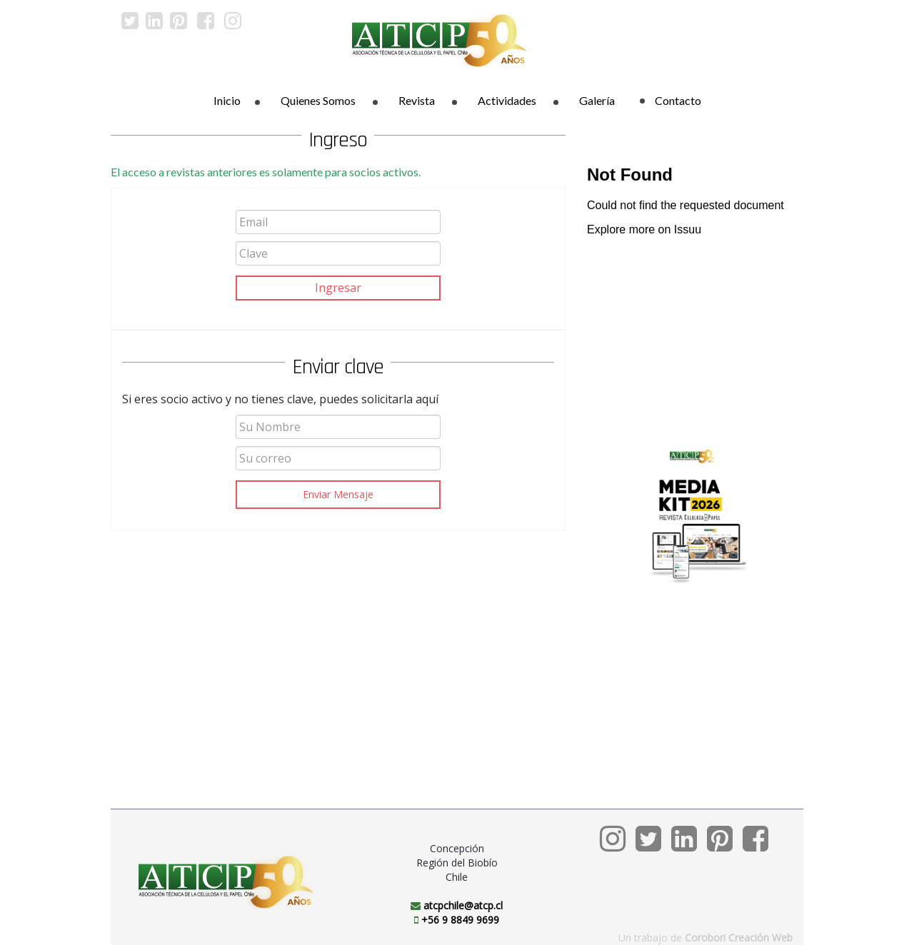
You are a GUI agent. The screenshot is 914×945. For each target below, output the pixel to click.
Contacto (670, 100)
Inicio (227, 100)
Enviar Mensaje (338, 494)
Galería (597, 100)
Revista (416, 100)
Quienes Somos (318, 100)
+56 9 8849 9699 (460, 919)
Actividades (507, 100)
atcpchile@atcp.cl (463, 905)
